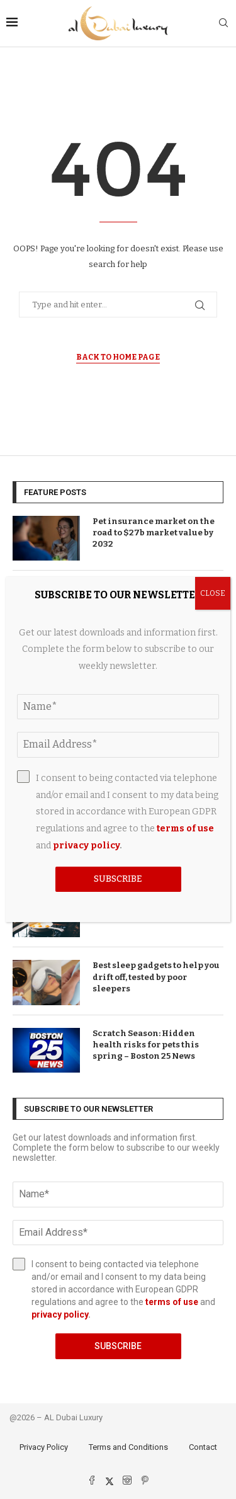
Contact (203, 1447)
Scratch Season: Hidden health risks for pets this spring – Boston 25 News (146, 1045)
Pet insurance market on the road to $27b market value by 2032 (154, 532)
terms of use (171, 1302)
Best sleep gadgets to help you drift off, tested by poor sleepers (156, 976)
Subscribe (118, 1346)
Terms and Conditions (128, 1447)
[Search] (223, 23)
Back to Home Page (118, 357)
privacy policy (59, 1314)
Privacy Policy (44, 1447)
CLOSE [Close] (212, 593)
